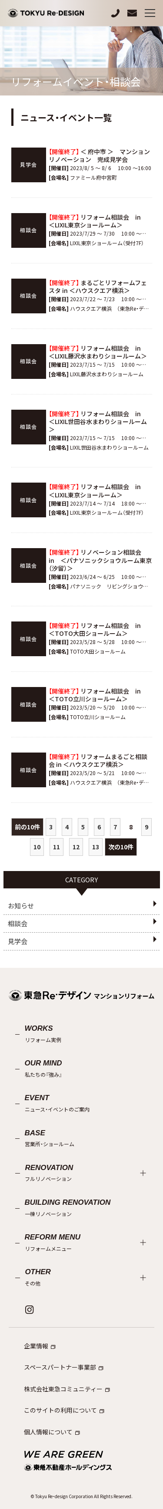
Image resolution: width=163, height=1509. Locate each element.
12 (76, 846)
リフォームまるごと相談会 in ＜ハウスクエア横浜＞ (98, 760)
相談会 (17, 923)
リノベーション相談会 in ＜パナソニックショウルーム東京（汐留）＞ (100, 560)
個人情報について (52, 1431)
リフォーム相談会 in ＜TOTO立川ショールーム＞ (98, 695)
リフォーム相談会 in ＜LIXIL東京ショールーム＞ (98, 221)
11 (56, 846)
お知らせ (21, 905)
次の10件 (120, 846)
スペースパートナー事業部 (63, 1367)
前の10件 (27, 826)
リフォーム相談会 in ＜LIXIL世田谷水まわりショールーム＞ (98, 421)
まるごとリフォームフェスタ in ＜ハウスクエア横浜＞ (98, 286)
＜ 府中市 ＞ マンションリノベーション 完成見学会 (99, 155)
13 (95, 846)
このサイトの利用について (64, 1410)
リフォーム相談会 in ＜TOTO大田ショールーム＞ (98, 629)
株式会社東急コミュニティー (67, 1388)
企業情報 (40, 1345)
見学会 (17, 941)
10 (36, 846)
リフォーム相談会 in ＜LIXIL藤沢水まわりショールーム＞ (98, 352)
